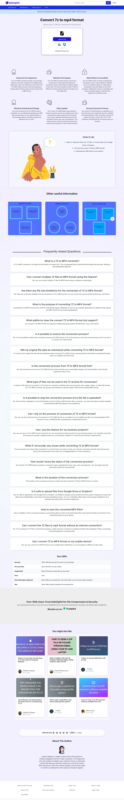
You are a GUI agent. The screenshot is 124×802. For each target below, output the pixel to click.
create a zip (72, 785)
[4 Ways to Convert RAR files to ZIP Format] (93, 645)
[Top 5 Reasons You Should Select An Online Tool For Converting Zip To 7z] (30, 687)
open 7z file (95, 790)
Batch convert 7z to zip (24, 785)
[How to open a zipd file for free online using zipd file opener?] (62, 687)
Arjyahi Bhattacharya (61, 671)
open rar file (24, 790)
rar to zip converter (48, 790)
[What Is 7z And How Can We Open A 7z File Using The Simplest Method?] (30, 645)
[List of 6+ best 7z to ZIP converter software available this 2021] (93, 687)
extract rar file (95, 785)
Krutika (89, 669)
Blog (114, 3)
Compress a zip (48, 785)
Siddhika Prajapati (29, 671)
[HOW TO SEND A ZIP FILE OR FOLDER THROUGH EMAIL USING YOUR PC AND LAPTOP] (62, 645)
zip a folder (24, 794)
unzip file (72, 790)
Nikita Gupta (90, 710)
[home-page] (12, 2)
